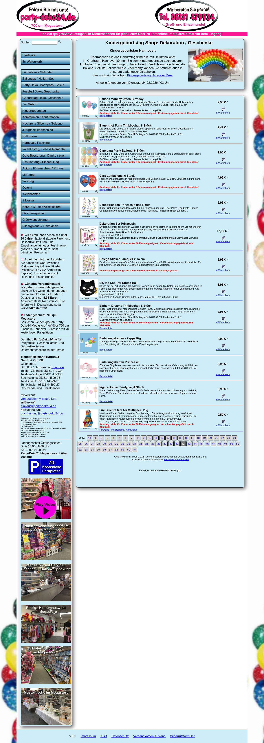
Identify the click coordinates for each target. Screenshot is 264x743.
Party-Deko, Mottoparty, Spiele (43, 85)
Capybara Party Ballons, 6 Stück (121, 150)
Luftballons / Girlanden (37, 72)
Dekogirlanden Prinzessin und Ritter (124, 204)
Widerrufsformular (182, 736)
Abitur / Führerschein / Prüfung (43, 168)
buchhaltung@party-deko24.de (42, 413)
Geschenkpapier (33, 213)
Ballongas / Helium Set (38, 78)
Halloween (29, 136)
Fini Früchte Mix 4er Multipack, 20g (123, 410)
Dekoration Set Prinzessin (117, 223)
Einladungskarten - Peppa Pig (120, 338)
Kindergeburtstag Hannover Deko (150, 75)
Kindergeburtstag (34, 110)
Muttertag (28, 175)
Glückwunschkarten (35, 219)
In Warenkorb (223, 111)
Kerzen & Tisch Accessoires (41, 207)
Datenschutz (120, 736)
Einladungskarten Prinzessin (119, 362)
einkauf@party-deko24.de (38, 406)
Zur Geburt (29, 104)
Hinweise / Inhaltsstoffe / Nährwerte (118, 429)
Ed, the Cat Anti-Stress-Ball (118, 282)
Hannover (58, 367)
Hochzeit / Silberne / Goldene (42, 123)
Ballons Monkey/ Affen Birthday (121, 99)
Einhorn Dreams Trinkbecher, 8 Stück (125, 305)
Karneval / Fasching (36, 142)
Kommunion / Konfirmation (40, 117)
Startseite (28, 55)
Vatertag (28, 181)
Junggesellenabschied (37, 130)
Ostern (27, 187)
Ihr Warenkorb (32, 61)
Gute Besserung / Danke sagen (43, 155)
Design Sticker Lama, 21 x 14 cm (122, 259)
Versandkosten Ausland (176, 459)
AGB (103, 736)
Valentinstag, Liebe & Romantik (43, 149)
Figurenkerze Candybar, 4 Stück (121, 387)
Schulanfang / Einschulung (40, 162)
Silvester (28, 200)
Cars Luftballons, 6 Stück (117, 175)
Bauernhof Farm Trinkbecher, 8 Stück (125, 125)
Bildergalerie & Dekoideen (40, 226)
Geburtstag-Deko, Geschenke (42, 98)
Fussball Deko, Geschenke (40, 91)
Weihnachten (31, 194)
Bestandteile (106, 115)
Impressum (88, 736)
